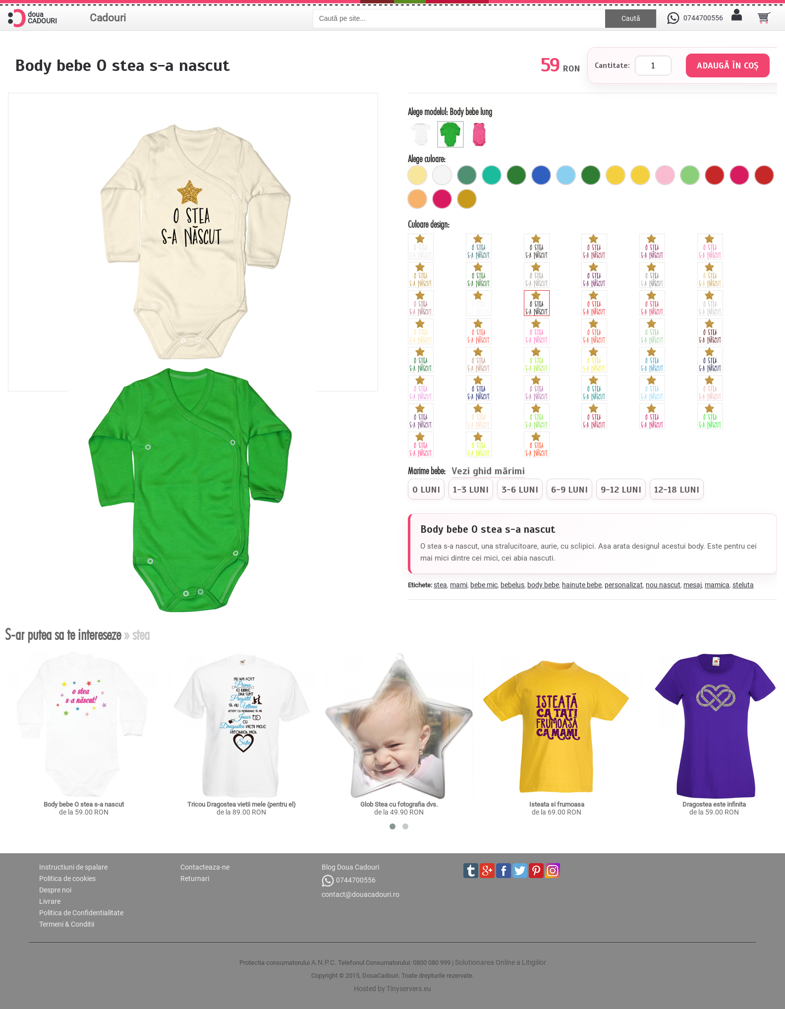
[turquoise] (595, 379)
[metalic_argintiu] (653, 266)
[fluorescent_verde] (711, 407)
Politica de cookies (67, 879)
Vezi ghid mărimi (488, 471)
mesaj (692, 585)
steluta (743, 585)
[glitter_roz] (711, 238)
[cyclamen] (538, 322)
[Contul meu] (737, 17)
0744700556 (349, 881)
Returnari (194, 879)
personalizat (624, 585)
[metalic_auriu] (711, 266)
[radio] (426, 489)
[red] (595, 294)
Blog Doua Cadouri (350, 867)
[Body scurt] (422, 125)
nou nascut (663, 585)
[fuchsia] (739, 175)
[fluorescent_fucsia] (653, 407)
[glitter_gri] (538, 266)
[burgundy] (595, 407)
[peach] (711, 379)
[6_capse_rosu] (714, 175)
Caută (630, 18)
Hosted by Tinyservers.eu (392, 989)
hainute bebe (582, 585)
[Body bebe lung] (451, 125)
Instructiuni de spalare (73, 867)
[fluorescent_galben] (480, 436)
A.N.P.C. (323, 962)
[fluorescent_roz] (422, 436)
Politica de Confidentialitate (81, 913)
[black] (538, 294)
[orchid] (538, 379)
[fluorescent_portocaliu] (538, 436)
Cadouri (108, 18)
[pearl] (480, 407)
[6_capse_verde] (516, 175)
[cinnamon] (480, 351)
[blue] (653, 351)
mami (458, 585)
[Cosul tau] (764, 18)
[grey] (711, 294)
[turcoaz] (491, 175)
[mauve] (422, 379)
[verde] (590, 175)
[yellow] (595, 351)
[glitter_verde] (480, 266)
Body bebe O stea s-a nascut (84, 804)
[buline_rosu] (764, 175)
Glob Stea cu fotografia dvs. (399, 804)
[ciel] (566, 175)
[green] (538, 351)
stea (440, 585)
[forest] (422, 351)
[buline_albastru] (541, 175)
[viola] (422, 407)
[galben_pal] (417, 175)
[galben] (615, 175)
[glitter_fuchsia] (653, 238)
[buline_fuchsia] (442, 198)
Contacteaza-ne (204, 867)
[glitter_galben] (422, 266)
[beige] (422, 322)
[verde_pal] (689, 175)
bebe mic (484, 585)
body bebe (543, 585)
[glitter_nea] (422, 238)
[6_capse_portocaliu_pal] (417, 198)
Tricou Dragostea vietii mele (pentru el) (241, 804)
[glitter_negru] (538, 238)
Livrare (49, 901)
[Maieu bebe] (481, 125)
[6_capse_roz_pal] (665, 175)
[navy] (711, 351)
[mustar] (466, 198)
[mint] (653, 322)
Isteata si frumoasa (556, 804)
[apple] (538, 407)
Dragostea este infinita (714, 804)
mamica (717, 585)
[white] (480, 294)
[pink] (653, 294)
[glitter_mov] (595, 266)
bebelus (512, 585)
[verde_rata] (466, 175)
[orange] (595, 322)
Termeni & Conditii (66, 924)
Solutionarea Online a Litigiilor (500, 962)
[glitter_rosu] (595, 238)
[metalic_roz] (422, 294)
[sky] (653, 379)
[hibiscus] (480, 322)
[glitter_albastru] (480, 238)
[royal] (480, 379)
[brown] (711, 322)
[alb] (442, 175)
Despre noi (55, 890)
